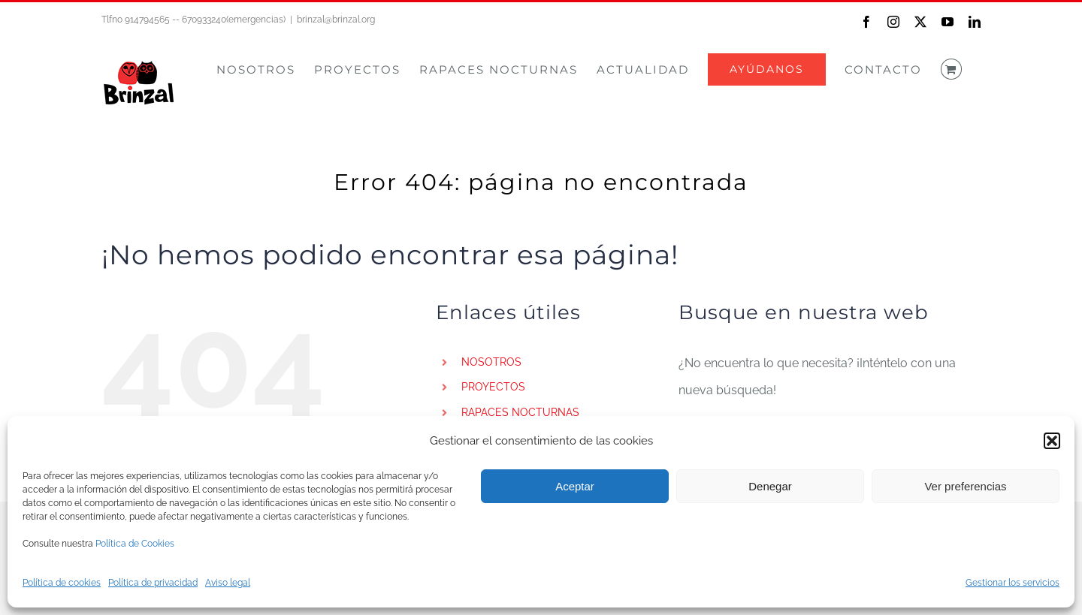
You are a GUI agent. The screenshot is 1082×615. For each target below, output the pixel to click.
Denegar (770, 486)
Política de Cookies (134, 543)
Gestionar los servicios (1012, 582)
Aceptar (574, 486)
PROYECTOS (493, 387)
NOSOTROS (491, 362)
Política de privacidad (153, 582)
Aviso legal (227, 582)
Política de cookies (62, 582)
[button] (1051, 440)
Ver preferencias (965, 486)
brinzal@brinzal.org (336, 19)
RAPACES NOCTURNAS (520, 412)
